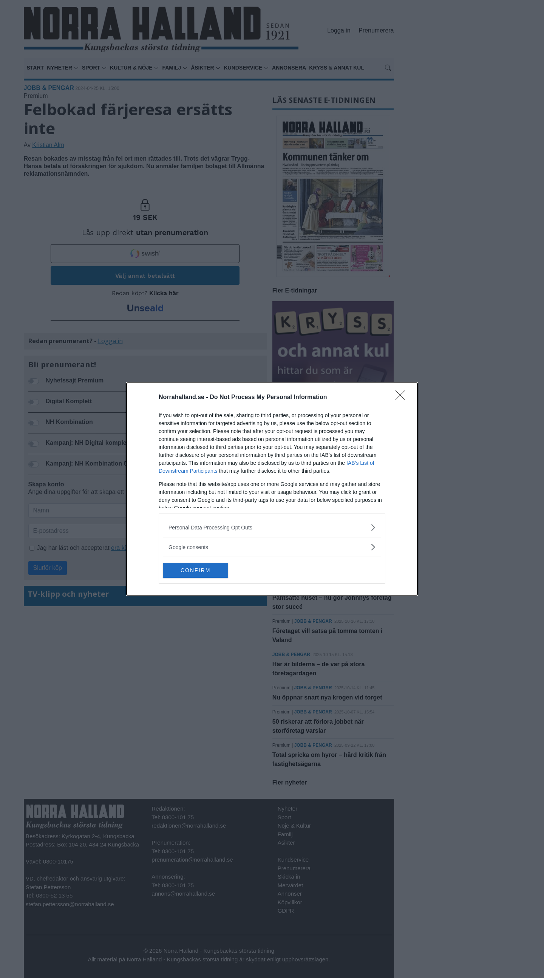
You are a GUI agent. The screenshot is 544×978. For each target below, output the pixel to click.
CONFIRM (198, 570)
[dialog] (272, 489)
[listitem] (272, 527)
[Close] (403, 397)
